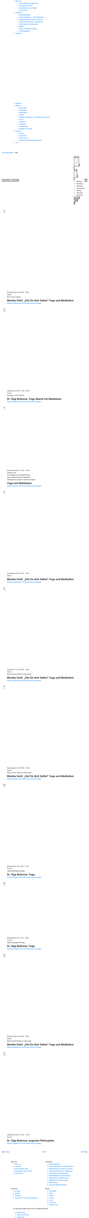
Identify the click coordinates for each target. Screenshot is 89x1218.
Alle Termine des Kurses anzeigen (30, 303)
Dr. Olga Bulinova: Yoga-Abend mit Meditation (34, 399)
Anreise (21, 133)
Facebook (22, 124)
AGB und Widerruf (23, 1215)
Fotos (21, 119)
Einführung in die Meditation (28, 24)
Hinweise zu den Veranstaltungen (30, 140)
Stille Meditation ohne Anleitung (60, 1176)
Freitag (79, 191)
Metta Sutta (23, 113)
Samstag (80, 193)
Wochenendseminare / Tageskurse (31, 22)
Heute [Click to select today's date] (44, 1152)
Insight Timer (23, 126)
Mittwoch (80, 186)
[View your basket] (16, 142)
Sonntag (79, 195)
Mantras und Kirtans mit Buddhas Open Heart (34, 117)
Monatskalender (24, 15)
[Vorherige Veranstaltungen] (5, 1152)
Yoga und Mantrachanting (28, 29)
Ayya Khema (23, 10)
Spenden (18, 103)
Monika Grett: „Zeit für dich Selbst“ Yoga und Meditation (40, 300)
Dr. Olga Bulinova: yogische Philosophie (30, 1140)
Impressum (23, 136)
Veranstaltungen (7, 153)
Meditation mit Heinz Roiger (58, 1180)
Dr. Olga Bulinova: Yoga (21, 874)
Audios (21, 115)
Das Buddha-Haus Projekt (28, 8)
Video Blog (23, 108)
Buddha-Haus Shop (25, 129)
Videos (51, 1196)
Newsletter (23, 110)
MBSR (21, 26)
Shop (51, 1193)
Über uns (18, 1)
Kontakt (18, 131)
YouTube (22, 122)
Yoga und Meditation (19, 483)
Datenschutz (23, 138)
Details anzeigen (13, 303)
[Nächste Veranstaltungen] (84, 1152)
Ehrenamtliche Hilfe (26, 6)
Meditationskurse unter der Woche (31, 19)
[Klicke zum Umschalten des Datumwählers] (10, 180)
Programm (19, 13)
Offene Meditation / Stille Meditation (31, 17)
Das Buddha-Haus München (28, 3)
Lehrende (18, 33)
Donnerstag (80, 188)
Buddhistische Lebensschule (58, 1178)
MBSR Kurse (53, 1182)
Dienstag (80, 184)
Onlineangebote (24, 31)
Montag (79, 181)
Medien (18, 106)
